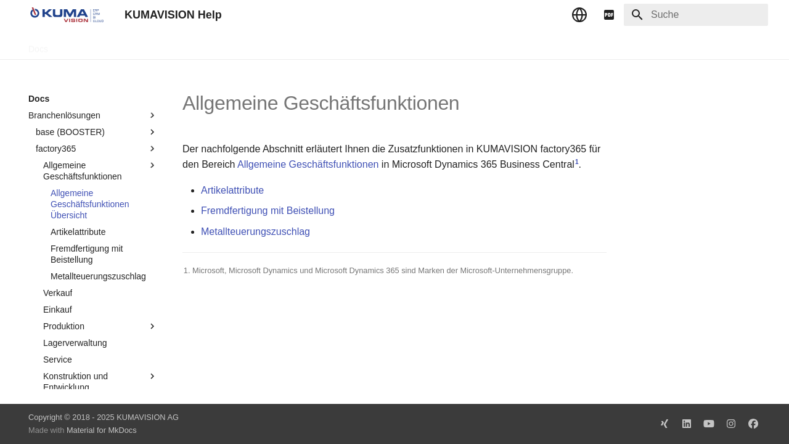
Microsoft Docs (206, 45)
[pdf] (609, 14)
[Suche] (696, 15)
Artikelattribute (232, 190)
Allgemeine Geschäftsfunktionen (307, 164)
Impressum (270, 45)
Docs (38, 45)
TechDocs (81, 45)
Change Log (138, 45)
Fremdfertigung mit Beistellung (268, 210)
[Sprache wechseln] (579, 14)
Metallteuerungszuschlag (255, 231)
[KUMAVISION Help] (66, 14)
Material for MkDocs (102, 430)
